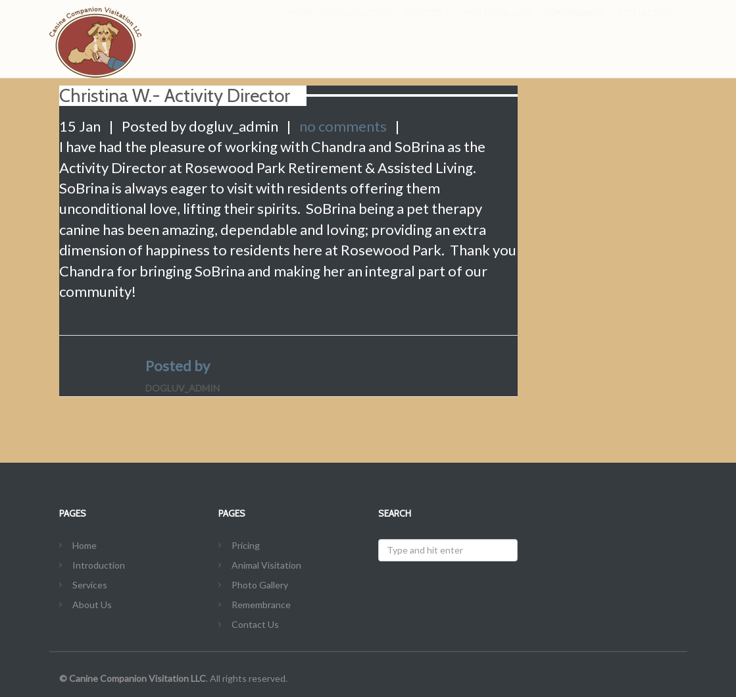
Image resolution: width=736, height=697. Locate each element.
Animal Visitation (266, 565)
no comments (343, 126)
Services (428, 26)
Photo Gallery (497, 26)
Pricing (246, 545)
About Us (92, 604)
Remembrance (574, 26)
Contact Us (644, 26)
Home (300, 26)
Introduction (358, 26)
